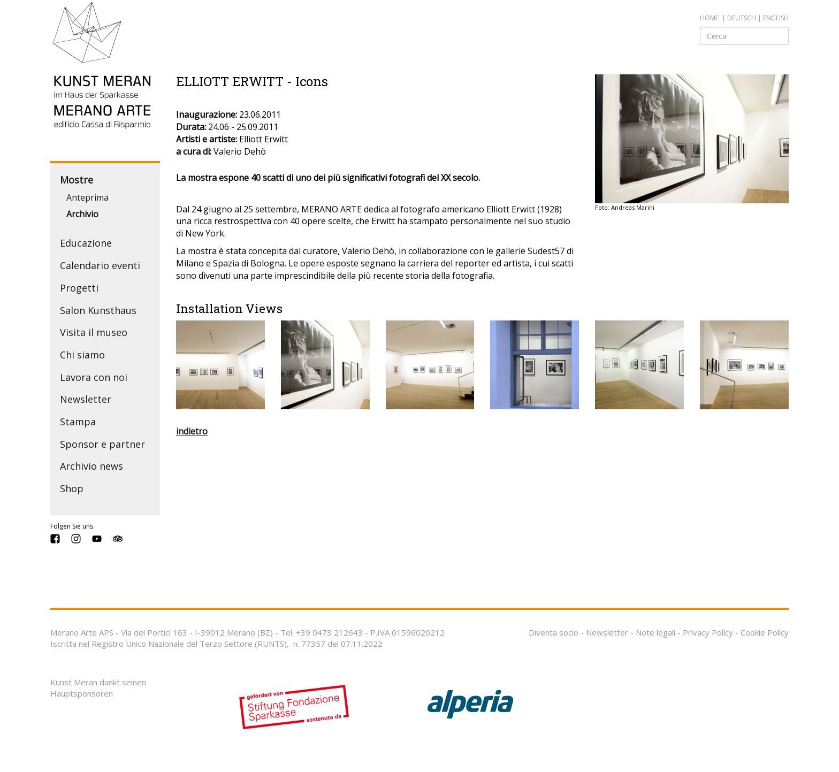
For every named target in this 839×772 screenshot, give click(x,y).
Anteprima (87, 197)
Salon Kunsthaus (98, 310)
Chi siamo (82, 354)
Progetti (79, 287)
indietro (192, 431)
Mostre (76, 179)
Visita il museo (93, 332)
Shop (71, 488)
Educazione (86, 242)
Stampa (78, 421)
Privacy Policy (708, 632)
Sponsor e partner (102, 444)
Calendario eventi (100, 265)
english (776, 17)
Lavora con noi (93, 377)
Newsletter (85, 399)
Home (709, 17)
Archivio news (91, 466)
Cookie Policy (765, 632)
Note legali (655, 632)
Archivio (82, 214)
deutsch (741, 17)
